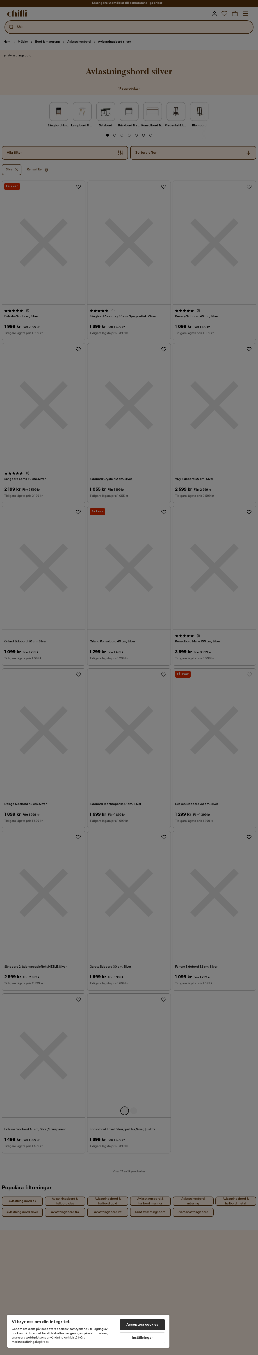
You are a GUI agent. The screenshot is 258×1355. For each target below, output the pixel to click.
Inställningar (142, 1337)
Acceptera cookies (142, 1324)
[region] (88, 1331)
